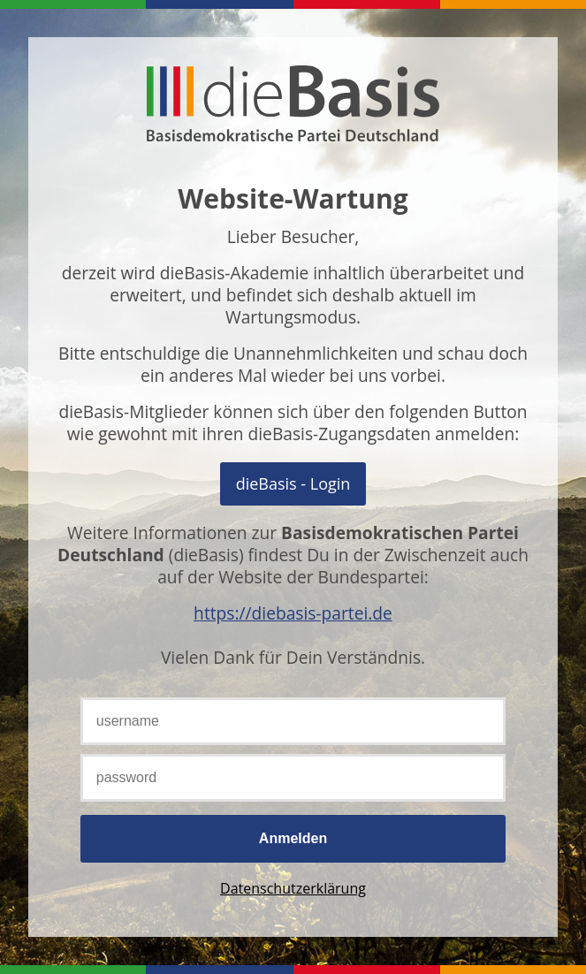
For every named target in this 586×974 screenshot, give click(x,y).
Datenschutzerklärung (293, 888)
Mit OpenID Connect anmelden (293, 484)
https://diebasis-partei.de (293, 613)
